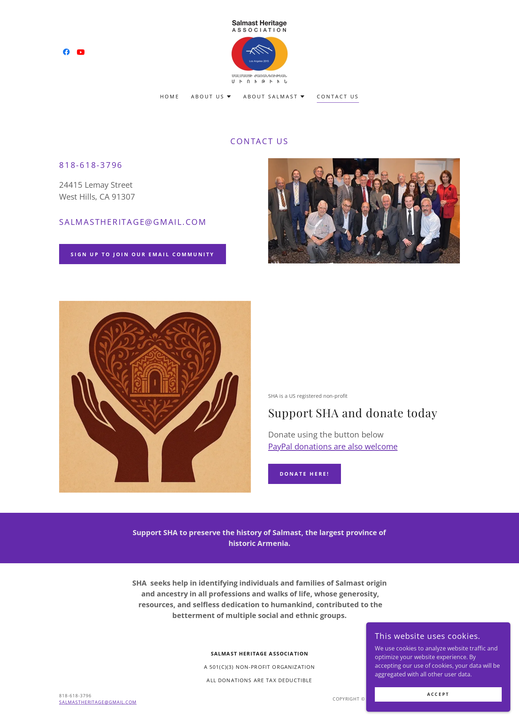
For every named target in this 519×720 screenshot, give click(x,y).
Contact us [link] (338, 96)
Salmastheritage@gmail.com (98, 702)
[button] (211, 96)
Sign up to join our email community (142, 254)
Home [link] (169, 96)
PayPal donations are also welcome (333, 446)
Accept (438, 694)
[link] (66, 52)
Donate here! (304, 473)
